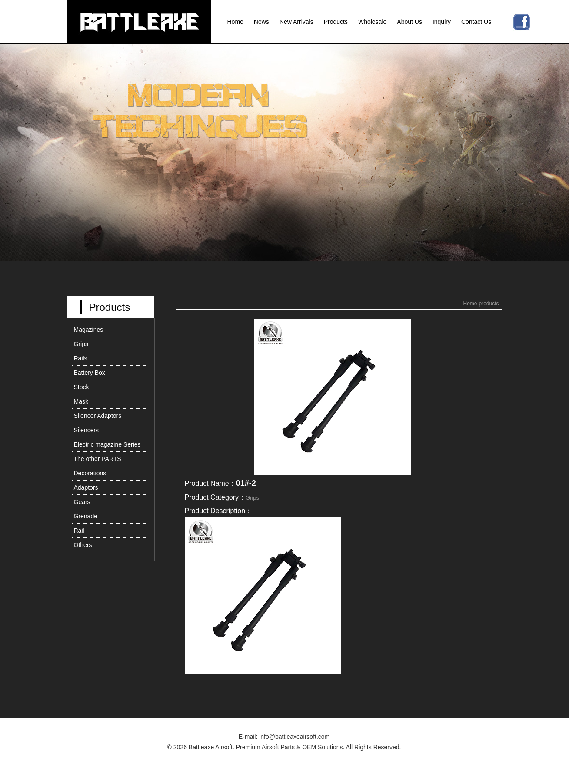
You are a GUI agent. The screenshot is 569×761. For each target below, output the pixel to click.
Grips (81, 343)
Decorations (90, 473)
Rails (80, 358)
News (261, 21)
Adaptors (86, 487)
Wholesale (372, 21)
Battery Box (89, 372)
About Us (409, 21)
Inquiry (442, 21)
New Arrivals (296, 21)
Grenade (85, 516)
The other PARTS (97, 458)
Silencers (86, 430)
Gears (82, 501)
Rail (79, 530)
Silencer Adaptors (98, 415)
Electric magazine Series (107, 444)
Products (336, 21)
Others (83, 544)
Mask (81, 401)
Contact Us (476, 21)
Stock (81, 387)
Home (235, 21)
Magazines (88, 329)
